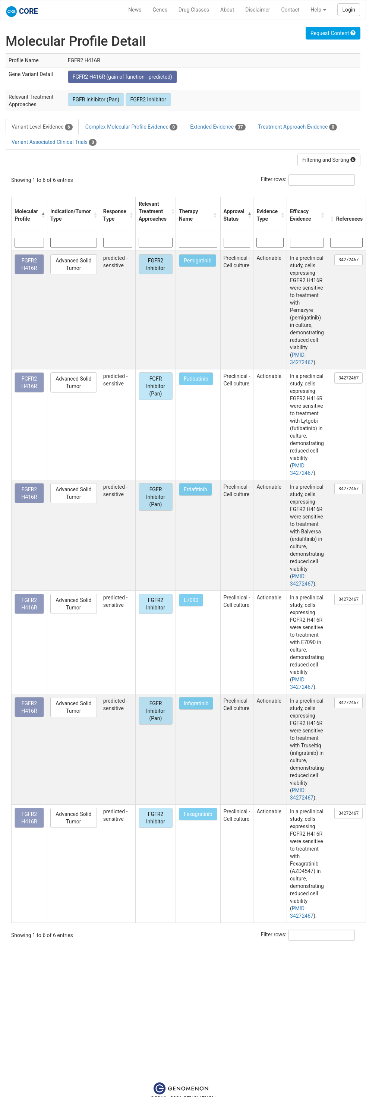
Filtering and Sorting (329, 160)
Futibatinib (196, 379)
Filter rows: (274, 179)
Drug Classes (194, 10)
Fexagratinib (198, 814)
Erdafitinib (195, 489)
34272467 (348, 259)
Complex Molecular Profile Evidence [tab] (131, 127)
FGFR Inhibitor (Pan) (96, 100)
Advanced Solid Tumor (73, 264)
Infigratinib (196, 703)
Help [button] (318, 10)
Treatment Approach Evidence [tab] (297, 127)
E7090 (191, 600)
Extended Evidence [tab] (217, 127)
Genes (160, 10)
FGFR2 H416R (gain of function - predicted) (122, 77)
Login (348, 10)
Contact (290, 10)
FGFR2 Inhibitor (148, 100)
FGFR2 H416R (29, 264)
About (227, 10)
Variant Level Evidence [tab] (42, 127)
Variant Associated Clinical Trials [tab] (54, 142)
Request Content (333, 33)
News (134, 10)
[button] (42, 215)
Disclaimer (257, 10)
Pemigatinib (197, 261)
